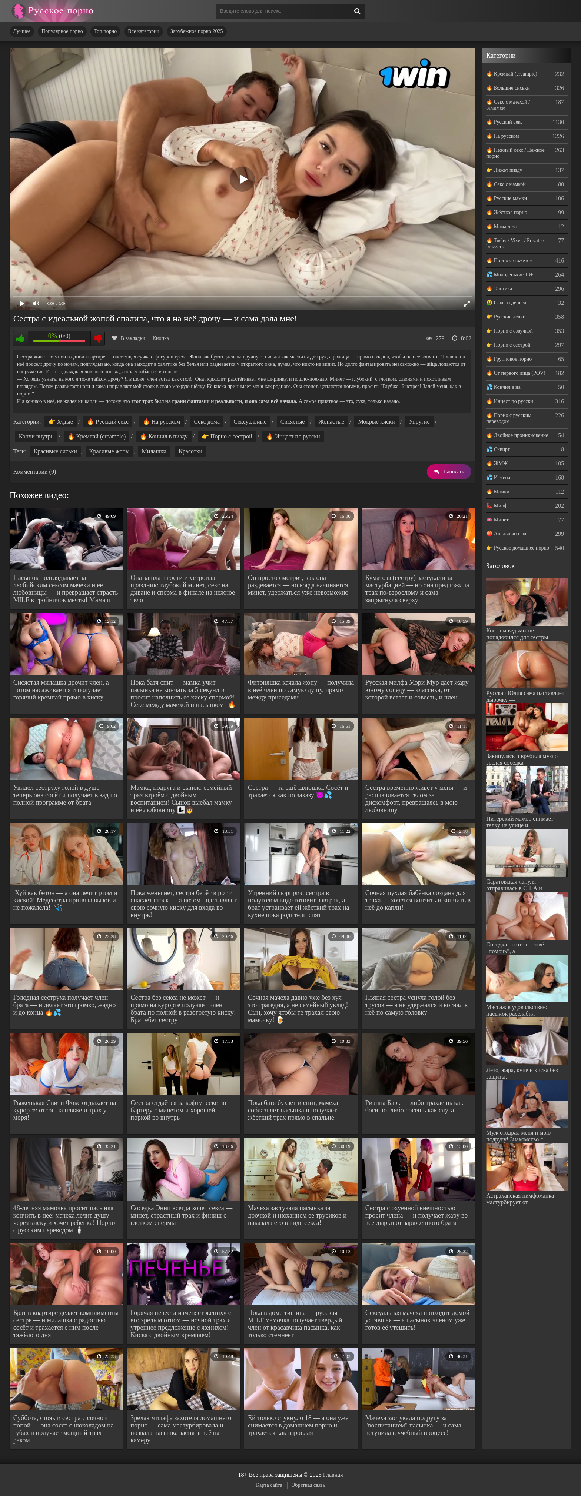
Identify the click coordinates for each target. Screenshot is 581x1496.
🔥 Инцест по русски (293, 436)
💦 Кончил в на (503, 387)
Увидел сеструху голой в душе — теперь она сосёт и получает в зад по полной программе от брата (65, 795)
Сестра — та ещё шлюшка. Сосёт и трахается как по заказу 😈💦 (298, 791)
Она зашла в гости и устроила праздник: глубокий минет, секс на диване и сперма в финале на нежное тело (182, 589)
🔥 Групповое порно (509, 359)
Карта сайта (269, 1485)
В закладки (128, 338)
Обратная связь (308, 1485)
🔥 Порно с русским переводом (508, 418)
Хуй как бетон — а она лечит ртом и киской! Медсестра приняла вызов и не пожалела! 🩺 (65, 900)
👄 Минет (497, 519)
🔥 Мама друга (503, 226)
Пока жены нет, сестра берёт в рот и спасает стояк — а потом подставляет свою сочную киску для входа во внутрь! (183, 904)
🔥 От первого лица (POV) (515, 373)
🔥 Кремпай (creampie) (96, 436)
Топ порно (105, 31)
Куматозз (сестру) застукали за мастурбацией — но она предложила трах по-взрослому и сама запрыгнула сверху (417, 589)
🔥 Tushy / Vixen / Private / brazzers (515, 243)
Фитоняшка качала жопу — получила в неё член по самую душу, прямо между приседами (301, 690)
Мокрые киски (376, 421)
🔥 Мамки (497, 491)
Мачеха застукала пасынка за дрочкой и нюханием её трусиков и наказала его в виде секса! (297, 1215)
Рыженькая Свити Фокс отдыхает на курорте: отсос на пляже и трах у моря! (64, 1110)
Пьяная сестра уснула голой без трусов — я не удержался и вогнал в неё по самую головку (416, 1005)
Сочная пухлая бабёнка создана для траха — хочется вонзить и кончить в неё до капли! (418, 900)
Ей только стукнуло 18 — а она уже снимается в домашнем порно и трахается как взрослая (298, 1425)
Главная (333, 1475)
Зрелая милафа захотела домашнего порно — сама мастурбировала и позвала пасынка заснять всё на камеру (180, 1429)
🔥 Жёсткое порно (506, 212)
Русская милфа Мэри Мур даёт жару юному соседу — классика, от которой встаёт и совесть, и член (417, 690)
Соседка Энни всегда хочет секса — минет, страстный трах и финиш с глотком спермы (181, 1215)
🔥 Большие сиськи (507, 88)
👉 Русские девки (505, 317)
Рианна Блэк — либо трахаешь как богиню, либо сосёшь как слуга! (414, 1106)
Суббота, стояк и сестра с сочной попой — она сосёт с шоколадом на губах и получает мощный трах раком (63, 1429)
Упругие (419, 421)
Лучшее (21, 31)
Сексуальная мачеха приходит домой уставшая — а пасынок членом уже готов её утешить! (417, 1320)
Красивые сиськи (55, 451)
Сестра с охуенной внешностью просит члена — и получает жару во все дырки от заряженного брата (416, 1215)
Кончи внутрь (36, 436)
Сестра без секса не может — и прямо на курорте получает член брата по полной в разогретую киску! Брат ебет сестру (183, 1009)
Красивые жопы (109, 451)
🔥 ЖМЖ (497, 463)
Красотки (190, 451)
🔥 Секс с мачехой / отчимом (508, 105)
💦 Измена (498, 477)
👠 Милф (496, 505)
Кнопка (161, 338)
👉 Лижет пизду (504, 170)
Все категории (143, 31)
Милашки (154, 451)
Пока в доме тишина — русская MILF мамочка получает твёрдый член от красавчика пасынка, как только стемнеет (295, 1324)
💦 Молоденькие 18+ (509, 274)
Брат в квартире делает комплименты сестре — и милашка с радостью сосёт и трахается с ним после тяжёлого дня (66, 1324)
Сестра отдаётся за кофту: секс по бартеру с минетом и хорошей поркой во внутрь (178, 1110)
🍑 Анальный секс (506, 534)
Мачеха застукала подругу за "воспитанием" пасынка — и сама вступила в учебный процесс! (413, 1425)
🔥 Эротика (499, 288)
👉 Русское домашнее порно (517, 548)
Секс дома (206, 421)
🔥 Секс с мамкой (506, 184)
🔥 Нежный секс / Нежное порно (515, 153)
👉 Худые (60, 421)
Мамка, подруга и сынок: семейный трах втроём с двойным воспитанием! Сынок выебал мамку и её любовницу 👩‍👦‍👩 (181, 799)
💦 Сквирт (498, 449)
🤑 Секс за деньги (506, 302)
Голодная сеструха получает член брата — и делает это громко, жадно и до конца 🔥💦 (64, 1005)
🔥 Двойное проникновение (517, 435)
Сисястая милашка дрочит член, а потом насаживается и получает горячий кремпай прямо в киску (61, 690)
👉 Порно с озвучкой (509, 331)
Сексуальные (249, 421)
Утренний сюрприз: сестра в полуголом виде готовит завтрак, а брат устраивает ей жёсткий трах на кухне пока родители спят (298, 904)
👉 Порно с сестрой (227, 436)
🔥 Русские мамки (506, 198)
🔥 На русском (161, 421)
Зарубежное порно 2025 (196, 31)
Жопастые (331, 421)
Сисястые (292, 421)
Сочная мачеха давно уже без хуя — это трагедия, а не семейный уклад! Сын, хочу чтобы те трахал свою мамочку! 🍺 (299, 1009)
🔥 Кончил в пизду (164, 436)
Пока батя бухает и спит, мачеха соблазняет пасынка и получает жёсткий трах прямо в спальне (293, 1110)
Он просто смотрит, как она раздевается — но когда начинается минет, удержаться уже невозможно (298, 585)
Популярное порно (62, 31)
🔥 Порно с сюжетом (509, 260)
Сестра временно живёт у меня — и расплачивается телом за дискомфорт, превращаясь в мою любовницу (416, 799)
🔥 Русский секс (108, 421)
